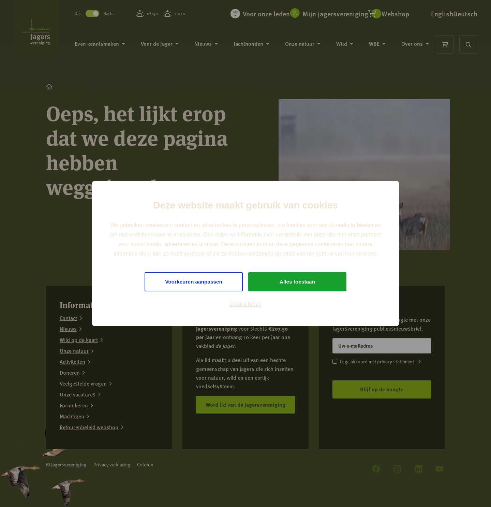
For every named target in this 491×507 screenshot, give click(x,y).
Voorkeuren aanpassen (194, 282)
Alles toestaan (297, 282)
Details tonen (245, 304)
